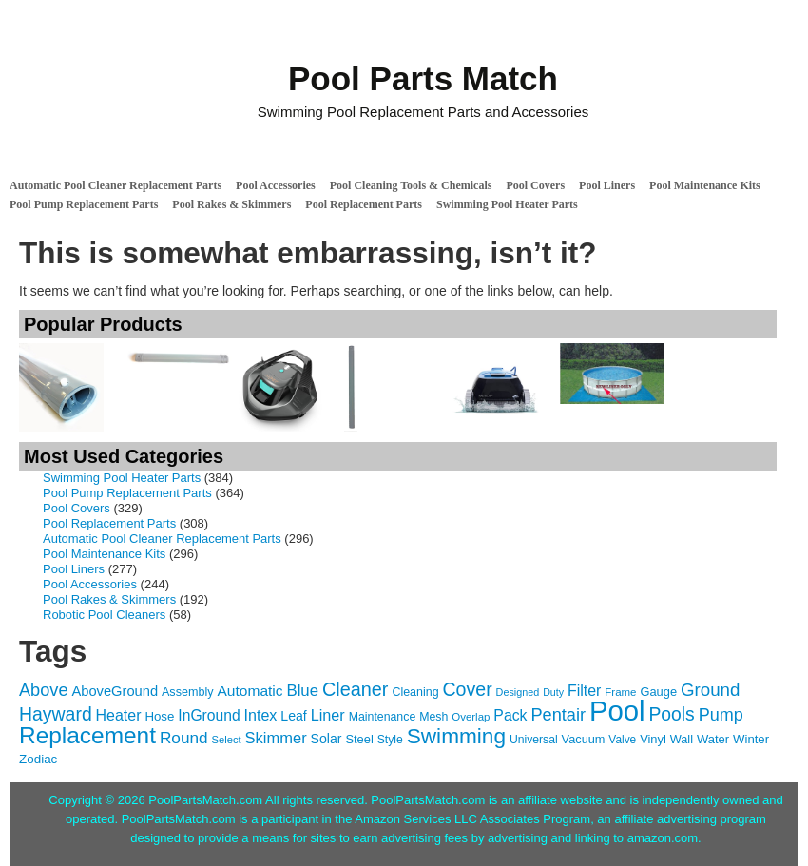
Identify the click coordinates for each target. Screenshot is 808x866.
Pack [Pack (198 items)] (510, 715)
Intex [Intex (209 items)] (261, 714)
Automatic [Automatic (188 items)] (250, 691)
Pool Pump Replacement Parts (84, 204)
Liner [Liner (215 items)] (328, 714)
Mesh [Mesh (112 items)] (433, 716)
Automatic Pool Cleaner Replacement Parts (115, 185)
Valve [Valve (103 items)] (622, 739)
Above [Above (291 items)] (43, 690)
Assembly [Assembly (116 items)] (188, 692)
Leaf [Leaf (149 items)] (293, 715)
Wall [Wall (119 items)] (681, 739)
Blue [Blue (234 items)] (302, 691)
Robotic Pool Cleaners (104, 614)
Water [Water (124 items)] (713, 739)
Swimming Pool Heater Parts (507, 204)
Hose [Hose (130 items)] (159, 716)
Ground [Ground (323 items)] (711, 690)
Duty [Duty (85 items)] (553, 692)
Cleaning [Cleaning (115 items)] (415, 692)
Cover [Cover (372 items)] (466, 689)
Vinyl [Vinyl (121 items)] (653, 739)
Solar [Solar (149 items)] (326, 738)
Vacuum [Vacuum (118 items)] (584, 739)
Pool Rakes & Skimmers (231, 204)
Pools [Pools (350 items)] (671, 714)
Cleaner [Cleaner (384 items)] (355, 689)
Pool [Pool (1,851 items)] (617, 710)
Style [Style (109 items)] (390, 739)
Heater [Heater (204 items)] (119, 715)
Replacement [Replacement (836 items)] (87, 735)
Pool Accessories (276, 185)
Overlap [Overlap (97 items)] (471, 716)
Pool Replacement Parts (363, 204)
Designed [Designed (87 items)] (518, 692)
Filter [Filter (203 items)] (584, 691)
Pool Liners (607, 185)
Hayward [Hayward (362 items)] (55, 713)
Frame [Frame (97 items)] (620, 692)
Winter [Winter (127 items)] (751, 739)
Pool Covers (535, 185)
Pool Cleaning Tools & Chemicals (411, 185)
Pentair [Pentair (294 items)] (558, 714)
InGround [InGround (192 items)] (209, 715)
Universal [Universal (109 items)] (534, 739)
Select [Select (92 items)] (225, 739)
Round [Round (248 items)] (184, 737)
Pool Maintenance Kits (704, 185)
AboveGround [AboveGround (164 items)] (114, 691)
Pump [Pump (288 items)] (721, 714)
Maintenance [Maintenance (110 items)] (382, 716)
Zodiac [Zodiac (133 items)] (38, 759)
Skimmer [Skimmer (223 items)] (276, 737)
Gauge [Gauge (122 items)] (658, 691)
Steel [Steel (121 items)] (359, 739)
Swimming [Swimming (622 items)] (456, 736)
